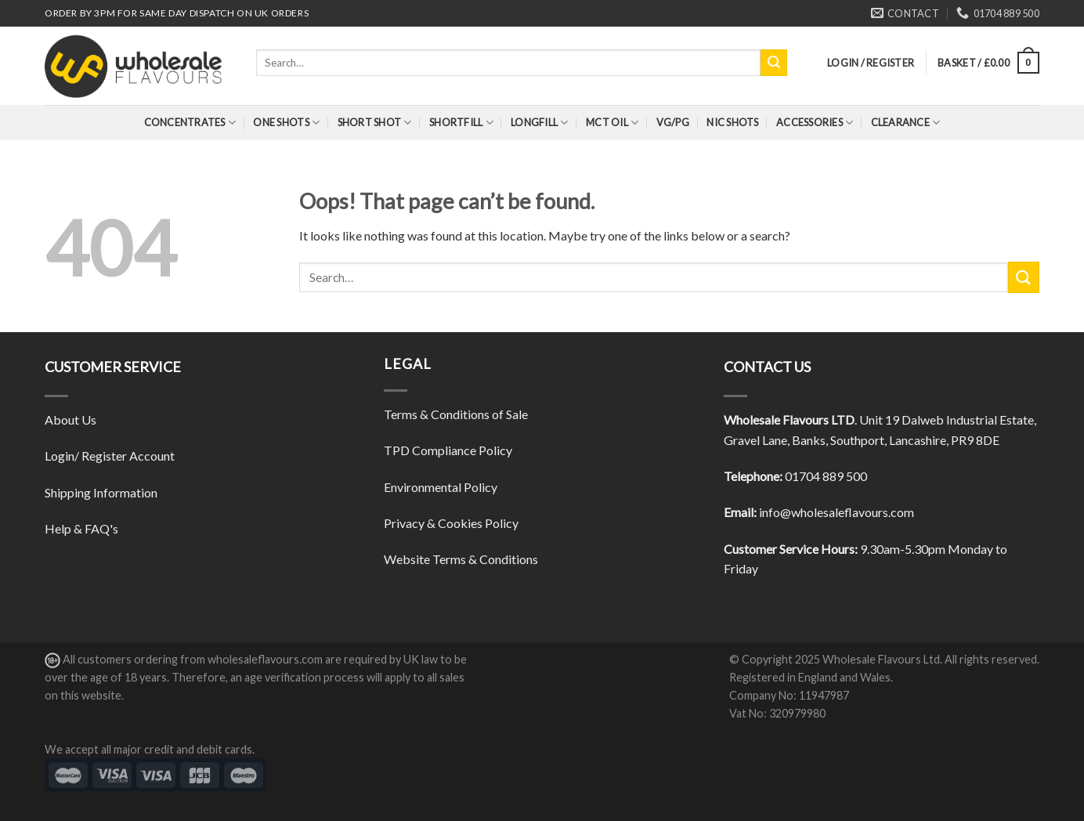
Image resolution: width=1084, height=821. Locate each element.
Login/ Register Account (110, 455)
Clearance (906, 122)
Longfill (540, 122)
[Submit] (774, 62)
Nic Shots (732, 122)
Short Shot (375, 122)
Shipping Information (101, 492)
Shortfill (461, 122)
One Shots (286, 122)
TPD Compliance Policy (448, 450)
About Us (70, 419)
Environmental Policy (440, 486)
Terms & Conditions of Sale (456, 414)
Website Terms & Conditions (461, 559)
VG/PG (672, 122)
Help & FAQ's (81, 528)
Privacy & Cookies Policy (451, 522)
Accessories (814, 122)
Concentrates (190, 122)
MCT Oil (612, 122)
